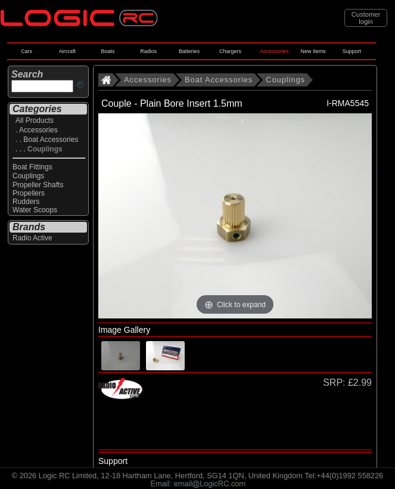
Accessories (274, 51)
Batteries (189, 51)
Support (352, 51)
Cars (26, 51)
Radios (148, 51)
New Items (313, 51)
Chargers (230, 51)
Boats (108, 51)
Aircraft (67, 51)
